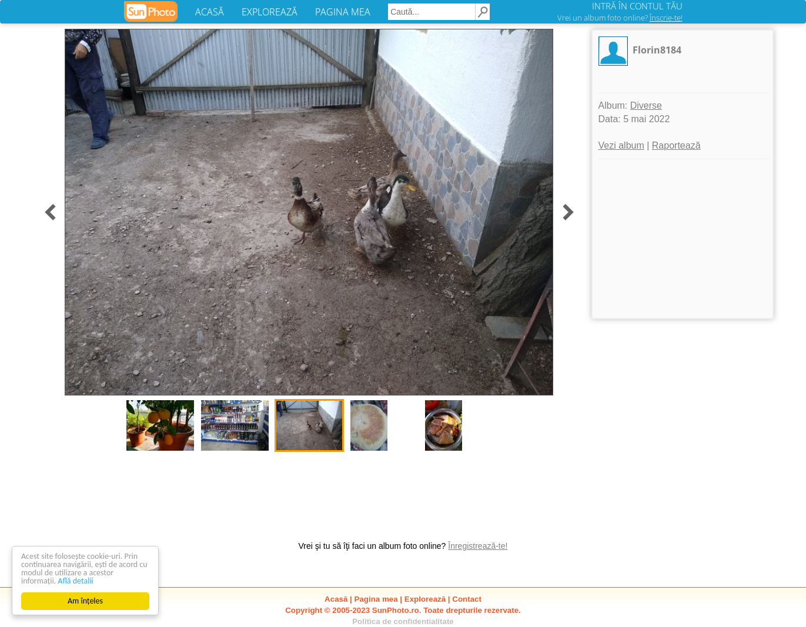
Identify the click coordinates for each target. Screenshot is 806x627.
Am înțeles (85, 601)
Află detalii (75, 581)
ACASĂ (209, 11)
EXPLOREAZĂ (269, 11)
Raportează (676, 145)
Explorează (425, 599)
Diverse (646, 105)
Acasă (336, 599)
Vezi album (621, 145)
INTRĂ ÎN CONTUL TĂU (637, 6)
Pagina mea (376, 599)
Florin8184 (657, 49)
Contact (466, 599)
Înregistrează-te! (477, 546)
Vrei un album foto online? (620, 17)
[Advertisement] (682, 238)
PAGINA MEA (342, 11)
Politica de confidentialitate (403, 621)
